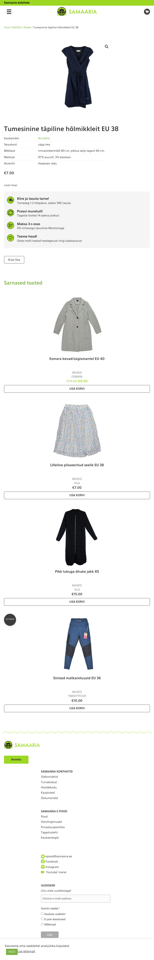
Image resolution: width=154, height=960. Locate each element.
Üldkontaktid (49, 777)
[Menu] (9, 12)
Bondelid (44, 138)
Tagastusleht (49, 832)
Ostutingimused (51, 822)
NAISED (16, 27)
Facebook (49, 862)
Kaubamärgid (50, 837)
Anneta (16, 759)
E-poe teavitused (54, 919)
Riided (27, 27)
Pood (7, 27)
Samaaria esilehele (17, 2)
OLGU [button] (11, 951)
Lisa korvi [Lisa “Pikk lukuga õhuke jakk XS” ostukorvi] (77, 601)
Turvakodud (49, 782)
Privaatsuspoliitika (53, 827)
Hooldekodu (49, 787)
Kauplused (48, 792)
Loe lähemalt (26, 951)
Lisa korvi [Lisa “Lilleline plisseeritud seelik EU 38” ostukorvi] (77, 495)
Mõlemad (50, 924)
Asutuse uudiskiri (54, 914)
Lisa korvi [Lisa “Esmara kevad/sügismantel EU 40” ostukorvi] (77, 388)
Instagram (50, 867)
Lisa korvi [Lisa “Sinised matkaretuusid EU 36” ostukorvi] (77, 708)
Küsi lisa (14, 260)
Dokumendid (49, 798)
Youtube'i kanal (53, 872)
